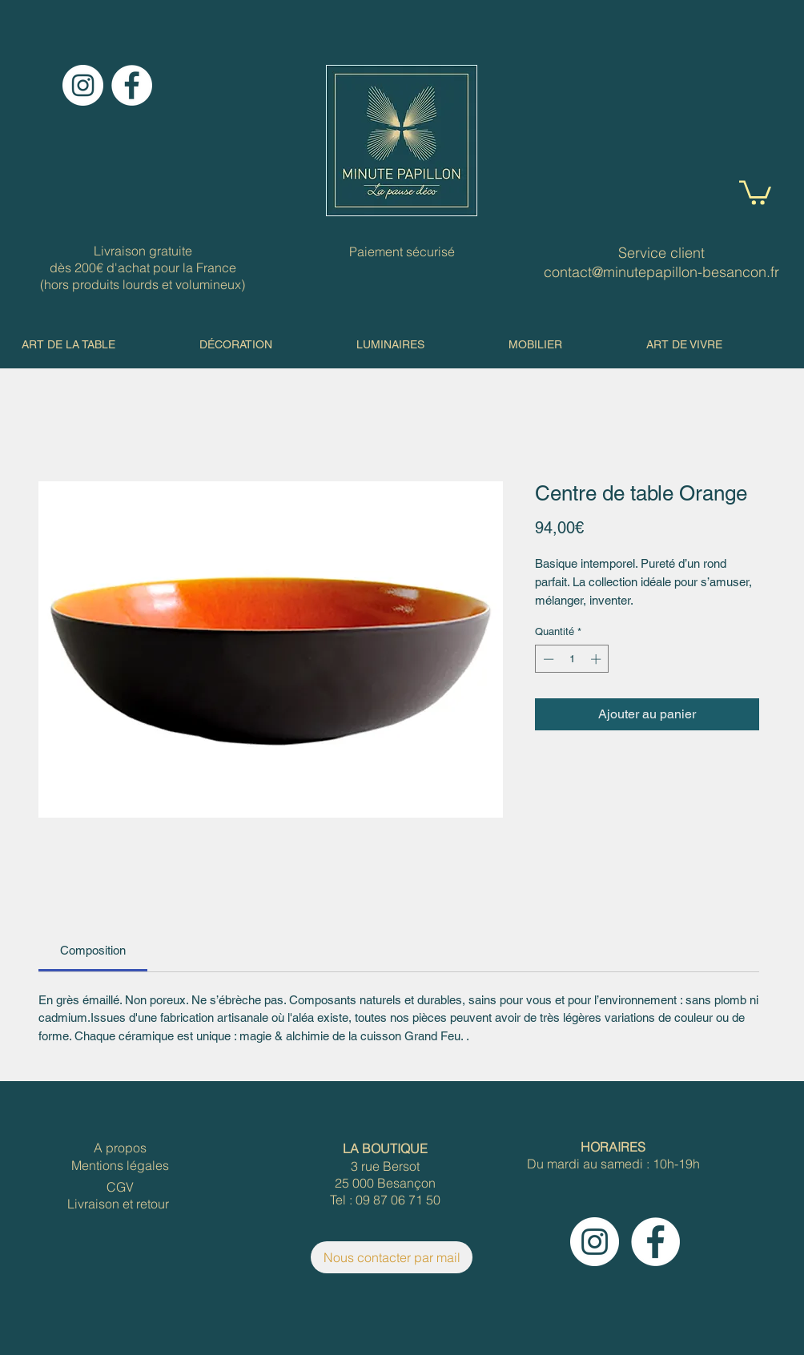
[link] (93, 950)
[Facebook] (131, 85)
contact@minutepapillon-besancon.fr (661, 272)
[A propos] (120, 1148)
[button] (755, 191)
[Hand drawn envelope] (401, 140)
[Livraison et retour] (117, 1204)
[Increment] (597, 659)
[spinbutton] (572, 659)
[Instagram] (82, 85)
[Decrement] (547, 659)
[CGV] (120, 1187)
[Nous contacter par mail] (391, 1257)
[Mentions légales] (120, 1165)
